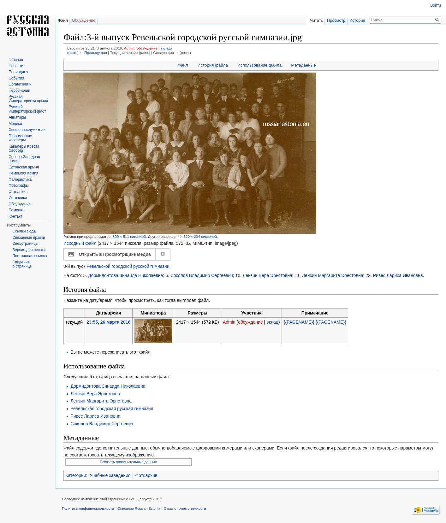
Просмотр (336, 20)
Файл (183, 65)
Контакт (15, 216)
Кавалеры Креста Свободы (24, 148)
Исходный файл (79, 243)
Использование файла (259, 65)
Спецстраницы (25, 243)
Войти (435, 5)
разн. (72, 52)
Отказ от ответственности (185, 508)
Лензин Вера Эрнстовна (267, 275)
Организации (20, 84)
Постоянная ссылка (29, 256)
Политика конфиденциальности (88, 508)
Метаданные (303, 65)
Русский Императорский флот (27, 109)
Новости (16, 66)
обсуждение (147, 48)
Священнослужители (27, 129)
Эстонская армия (24, 167)
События (16, 78)
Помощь (16, 210)
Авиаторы (17, 117)
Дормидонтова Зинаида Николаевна (125, 275)
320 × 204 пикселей (200, 236)
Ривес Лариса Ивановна (398, 275)
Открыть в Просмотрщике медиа (115, 254)
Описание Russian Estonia (138, 508)
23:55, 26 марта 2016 (108, 322)
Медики (15, 123)
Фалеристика (20, 179)
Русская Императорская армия (28, 98)
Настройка (163, 254)
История (357, 20)
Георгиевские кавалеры (20, 138)
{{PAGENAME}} (299, 322)
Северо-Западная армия (24, 159)
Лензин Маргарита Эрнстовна (332, 275)
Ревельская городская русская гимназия (111, 408)
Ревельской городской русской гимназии (127, 266)
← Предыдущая (93, 52)
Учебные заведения (110, 475)
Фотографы (19, 185)
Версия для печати (28, 250)
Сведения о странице (22, 264)
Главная (16, 59)
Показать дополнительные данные (128, 462)
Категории (75, 475)
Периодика (18, 72)
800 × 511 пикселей (129, 236)
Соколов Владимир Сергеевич (201, 275)
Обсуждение (84, 20)
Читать (316, 20)
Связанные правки (28, 237)
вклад (166, 48)
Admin (129, 48)
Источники (18, 198)
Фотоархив (146, 475)
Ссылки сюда (24, 231)
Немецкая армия (23, 173)
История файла (213, 65)
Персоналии (19, 90)
